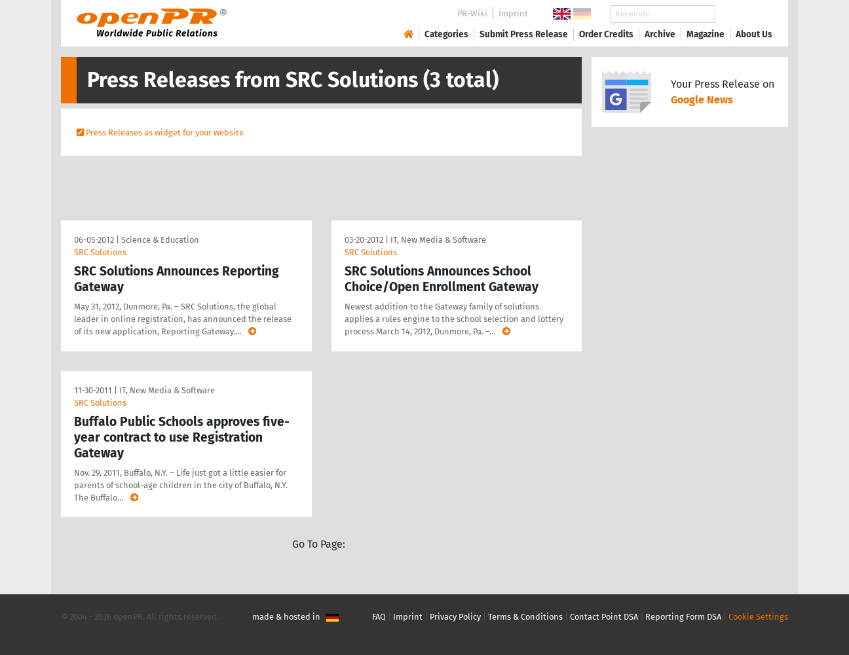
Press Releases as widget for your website (165, 132)
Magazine (706, 34)
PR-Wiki (472, 13)
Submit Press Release (524, 34)
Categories (446, 34)
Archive (660, 34)
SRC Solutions (100, 252)
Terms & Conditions (525, 617)
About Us (754, 34)
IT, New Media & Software (438, 240)
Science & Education (160, 240)
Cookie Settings (758, 617)
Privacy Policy (455, 617)
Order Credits (606, 34)
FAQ (379, 617)
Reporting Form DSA (683, 617)
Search (743, 14)
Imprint (513, 13)
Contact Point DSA (604, 617)
